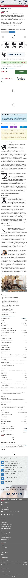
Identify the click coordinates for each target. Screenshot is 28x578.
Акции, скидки (3, 520)
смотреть (25, 431)
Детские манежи (4, 530)
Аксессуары (22, 29)
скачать (25, 428)
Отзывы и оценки (4, 31)
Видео (17, 29)
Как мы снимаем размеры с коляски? (8, 316)
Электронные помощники (6, 537)
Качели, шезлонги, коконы (6, 528)
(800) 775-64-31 (4, 5)
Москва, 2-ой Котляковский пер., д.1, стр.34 (10, 511)
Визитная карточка (6, 509)
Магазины (3, 542)
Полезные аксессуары (5, 535)
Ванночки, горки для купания (6, 532)
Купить (21, 72)
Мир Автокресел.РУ (5, 539)
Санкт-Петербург (4, 547)
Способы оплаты (5, 568)
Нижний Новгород (4, 552)
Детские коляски (4, 522)
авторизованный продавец (13, 115)
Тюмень (2, 554)
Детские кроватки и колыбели (6, 524)
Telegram (4, 504)
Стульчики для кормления (6, 526)
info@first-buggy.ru (5, 507)
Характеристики (11, 29)
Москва (2, 545)
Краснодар (3, 550)
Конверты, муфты (4, 533)
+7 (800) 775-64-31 (6, 502)
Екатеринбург (3, 548)
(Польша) (24, 318)
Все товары (3, 518)
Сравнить (21, 74)
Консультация (12, 31)
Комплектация (4, 29)
